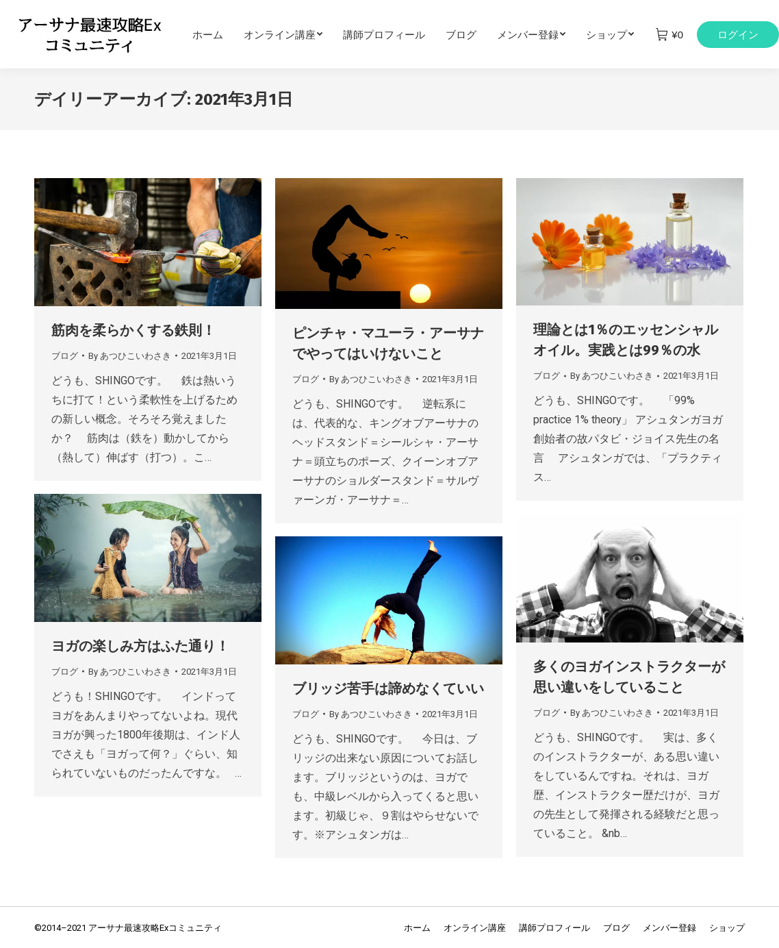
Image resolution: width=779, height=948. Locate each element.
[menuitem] (218, 34)
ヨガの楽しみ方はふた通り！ (140, 646)
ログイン (737, 34)
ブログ (64, 356)
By (129, 356)
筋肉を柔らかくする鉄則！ (133, 330)
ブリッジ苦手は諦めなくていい (388, 688)
